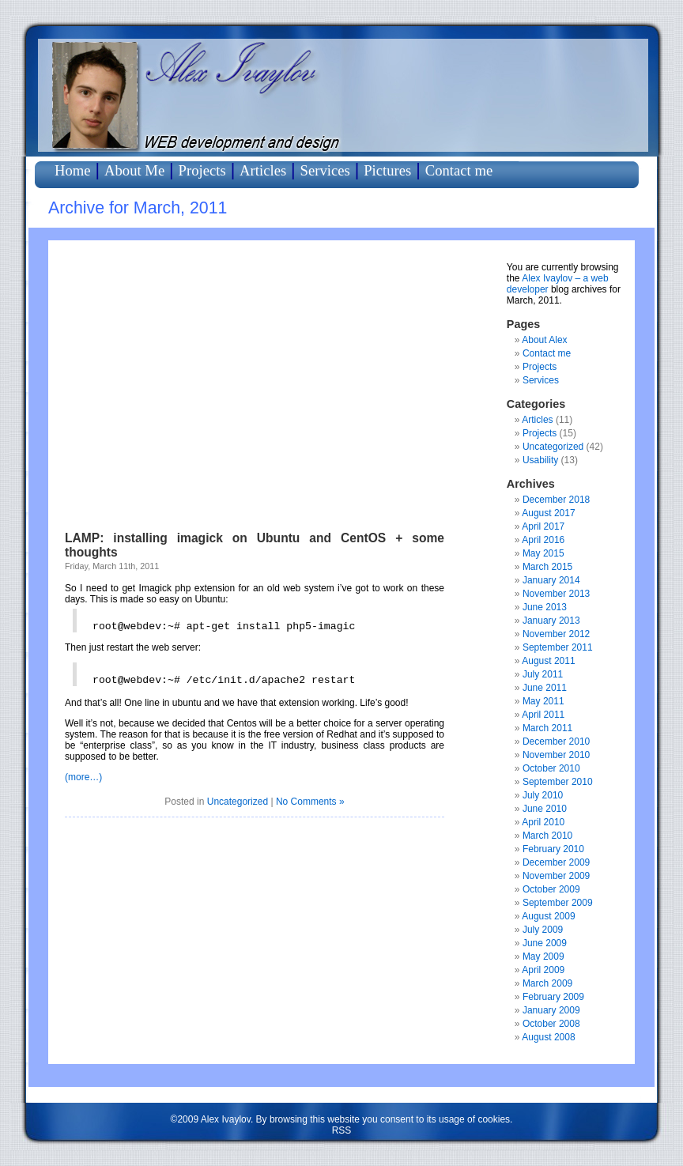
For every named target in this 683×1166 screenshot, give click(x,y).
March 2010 (547, 835)
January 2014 (551, 580)
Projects (202, 170)
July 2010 (543, 795)
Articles (263, 170)
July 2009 (543, 929)
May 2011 (543, 701)
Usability (540, 460)
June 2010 (545, 808)
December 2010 (556, 741)
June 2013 (545, 607)
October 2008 (551, 1023)
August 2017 (548, 513)
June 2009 (545, 943)
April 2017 (543, 526)
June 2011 (545, 687)
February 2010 (553, 849)
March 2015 (547, 566)
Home (73, 170)
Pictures (387, 170)
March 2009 (547, 983)
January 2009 (551, 1010)
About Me (134, 170)
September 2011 (558, 647)
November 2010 (556, 754)
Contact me (458, 170)
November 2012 (556, 634)
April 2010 (543, 822)
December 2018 (556, 499)
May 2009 (543, 956)
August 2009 (548, 916)
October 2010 (551, 768)
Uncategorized (237, 801)
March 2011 (547, 728)
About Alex (544, 339)
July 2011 (543, 674)
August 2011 (548, 660)
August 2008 (548, 1037)
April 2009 (543, 969)
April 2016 (543, 539)
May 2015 (543, 553)
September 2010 (558, 781)
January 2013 (551, 620)
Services (325, 170)
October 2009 (551, 889)
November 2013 (556, 593)
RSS (342, 1130)
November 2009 (556, 875)
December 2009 (556, 862)
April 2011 (543, 714)
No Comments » (310, 801)
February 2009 (553, 996)
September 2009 (558, 902)
